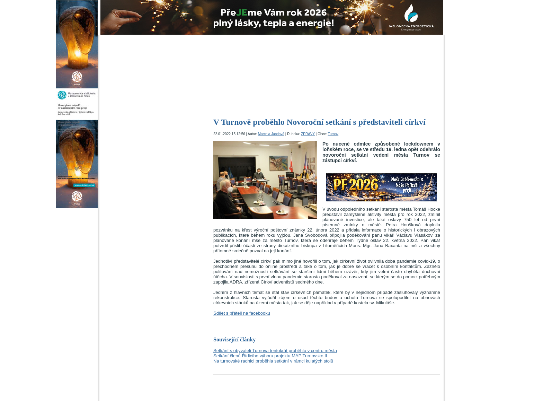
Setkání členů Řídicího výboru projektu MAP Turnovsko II (270, 355)
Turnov (333, 134)
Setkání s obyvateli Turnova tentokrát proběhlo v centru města (275, 350)
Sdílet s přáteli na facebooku (241, 313)
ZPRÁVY (308, 134)
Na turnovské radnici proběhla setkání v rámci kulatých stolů (273, 361)
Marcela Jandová (271, 134)
